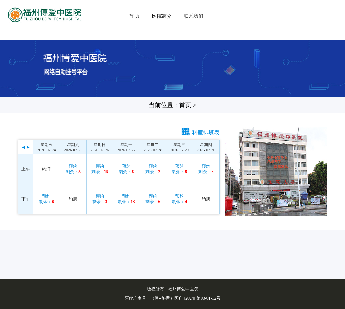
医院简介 (162, 16)
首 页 (134, 16)
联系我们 (193, 16)
